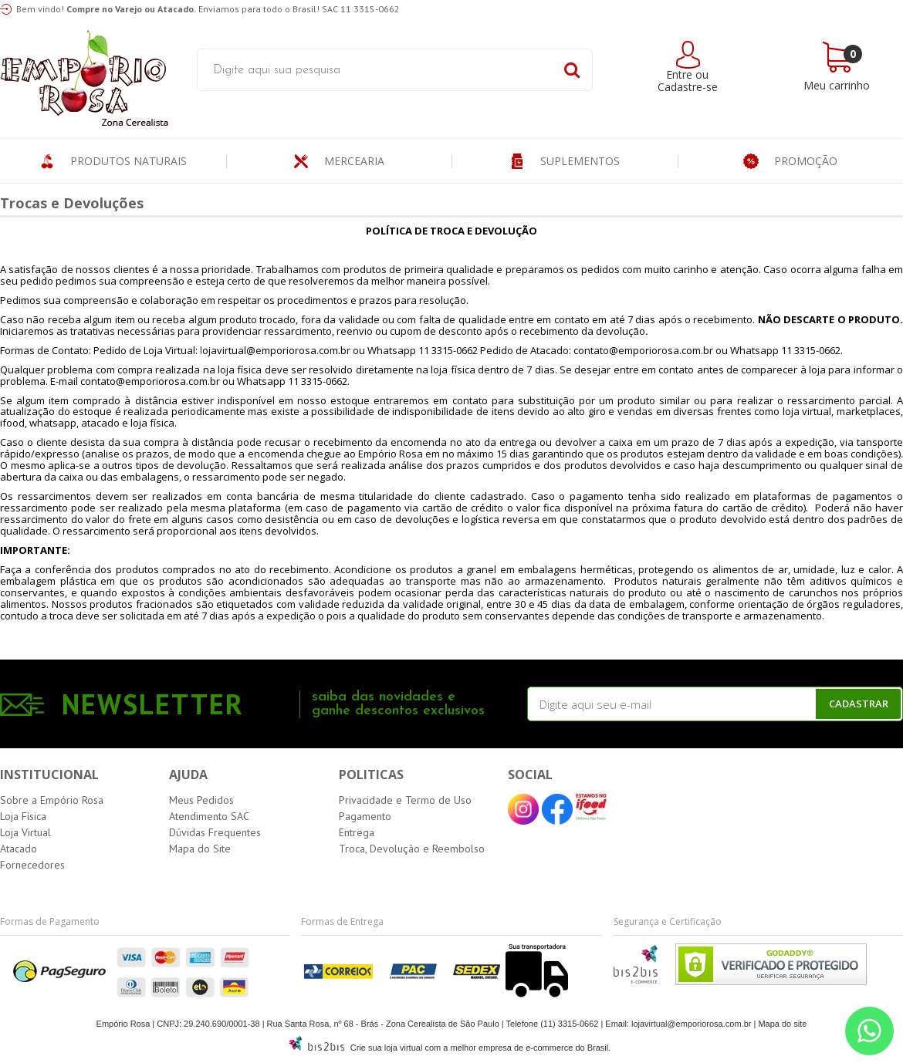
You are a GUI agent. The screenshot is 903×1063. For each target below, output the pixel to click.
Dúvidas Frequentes (215, 832)
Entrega (356, 832)
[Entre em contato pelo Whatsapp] (869, 1031)
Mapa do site (782, 1023)
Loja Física (23, 816)
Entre (679, 74)
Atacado (18, 848)
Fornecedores (32, 865)
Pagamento (365, 816)
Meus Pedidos (201, 800)
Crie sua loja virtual (386, 1047)
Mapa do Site (200, 848)
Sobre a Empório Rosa (51, 800)
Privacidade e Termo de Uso (405, 800)
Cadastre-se (688, 86)
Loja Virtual (25, 832)
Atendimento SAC (209, 816)
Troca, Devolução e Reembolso (412, 848)
